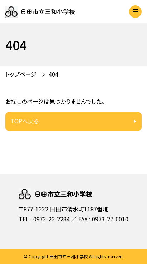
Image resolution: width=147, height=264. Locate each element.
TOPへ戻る (24, 121)
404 (53, 74)
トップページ (20, 74)
